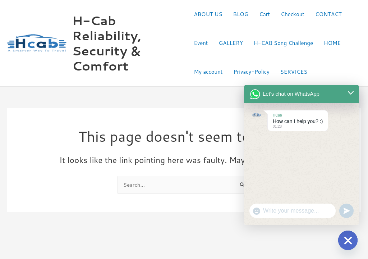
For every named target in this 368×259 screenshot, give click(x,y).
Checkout (292, 14)
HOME (332, 43)
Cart (264, 14)
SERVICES (294, 72)
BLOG (241, 14)
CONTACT (328, 14)
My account (208, 72)
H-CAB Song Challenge (283, 43)
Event (201, 43)
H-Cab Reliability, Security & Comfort (106, 43)
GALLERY (231, 43)
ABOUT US (208, 14)
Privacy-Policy (251, 72)
